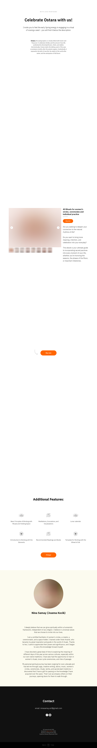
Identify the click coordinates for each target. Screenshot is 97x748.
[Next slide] (58, 227)
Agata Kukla (49, 731)
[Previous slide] (11, 227)
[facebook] (47, 715)
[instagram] (50, 715)
